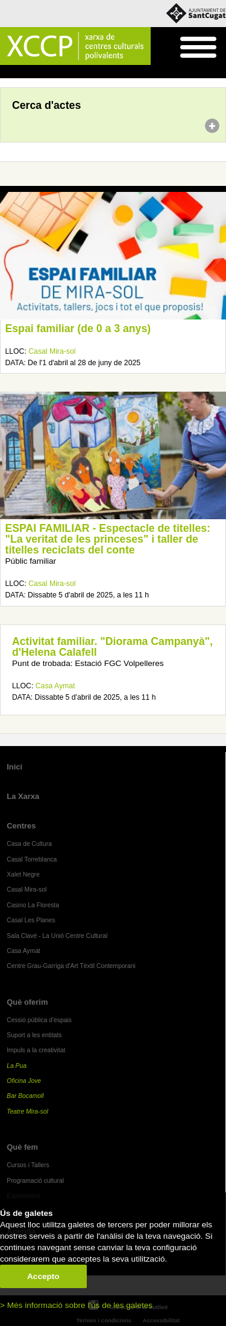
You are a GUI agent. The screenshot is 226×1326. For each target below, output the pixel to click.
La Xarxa (23, 796)
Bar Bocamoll (25, 1096)
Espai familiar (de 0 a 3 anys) (78, 328)
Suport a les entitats (34, 1035)
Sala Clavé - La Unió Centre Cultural (57, 936)
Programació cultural (35, 1180)
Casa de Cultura (29, 843)
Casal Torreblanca (32, 859)
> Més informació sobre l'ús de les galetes (76, 1305)
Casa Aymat (55, 686)
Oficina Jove (24, 1081)
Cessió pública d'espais (39, 1020)
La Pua (17, 1065)
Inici (6, 72)
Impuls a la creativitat (36, 1050)
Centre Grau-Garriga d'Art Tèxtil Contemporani (71, 966)
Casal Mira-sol (51, 351)
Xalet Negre (23, 874)
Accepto (43, 1276)
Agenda (32, 72)
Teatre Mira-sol (27, 1111)
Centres (21, 825)
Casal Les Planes (31, 920)
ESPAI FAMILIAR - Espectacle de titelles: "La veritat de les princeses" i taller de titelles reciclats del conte (107, 538)
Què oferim (27, 1002)
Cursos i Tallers (28, 1165)
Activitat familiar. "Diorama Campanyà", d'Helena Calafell (112, 646)
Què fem (22, 1147)
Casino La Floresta (33, 905)
